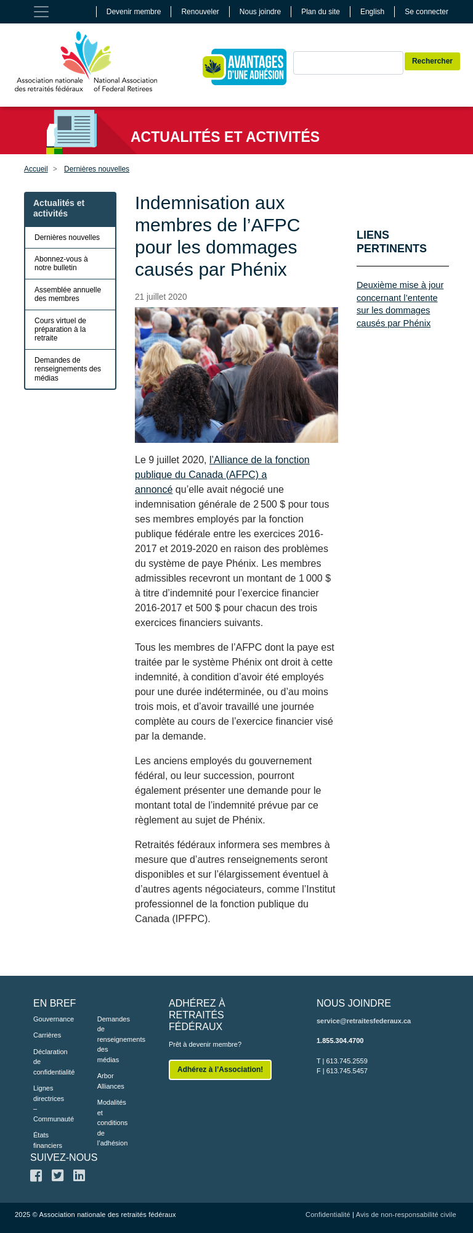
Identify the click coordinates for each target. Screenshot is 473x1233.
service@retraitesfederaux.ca (364, 1021)
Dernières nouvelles (96, 169)
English (372, 11)
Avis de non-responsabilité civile (406, 1214)
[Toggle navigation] (41, 11)
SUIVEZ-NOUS (63, 1157)
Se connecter (426, 11)
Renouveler (200, 11)
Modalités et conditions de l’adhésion (110, 1123)
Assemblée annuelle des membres (67, 294)
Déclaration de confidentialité (46, 1062)
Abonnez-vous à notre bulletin (61, 263)
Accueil (36, 169)
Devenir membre (134, 11)
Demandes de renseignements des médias (67, 369)
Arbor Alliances (110, 1081)
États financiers (46, 1140)
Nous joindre (260, 11)
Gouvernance (46, 1019)
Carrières (46, 1035)
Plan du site (320, 11)
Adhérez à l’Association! (220, 1069)
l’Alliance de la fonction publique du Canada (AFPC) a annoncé (222, 475)
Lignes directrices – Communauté (46, 1103)
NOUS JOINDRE (354, 1003)
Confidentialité (327, 1214)
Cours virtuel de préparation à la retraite (60, 329)
